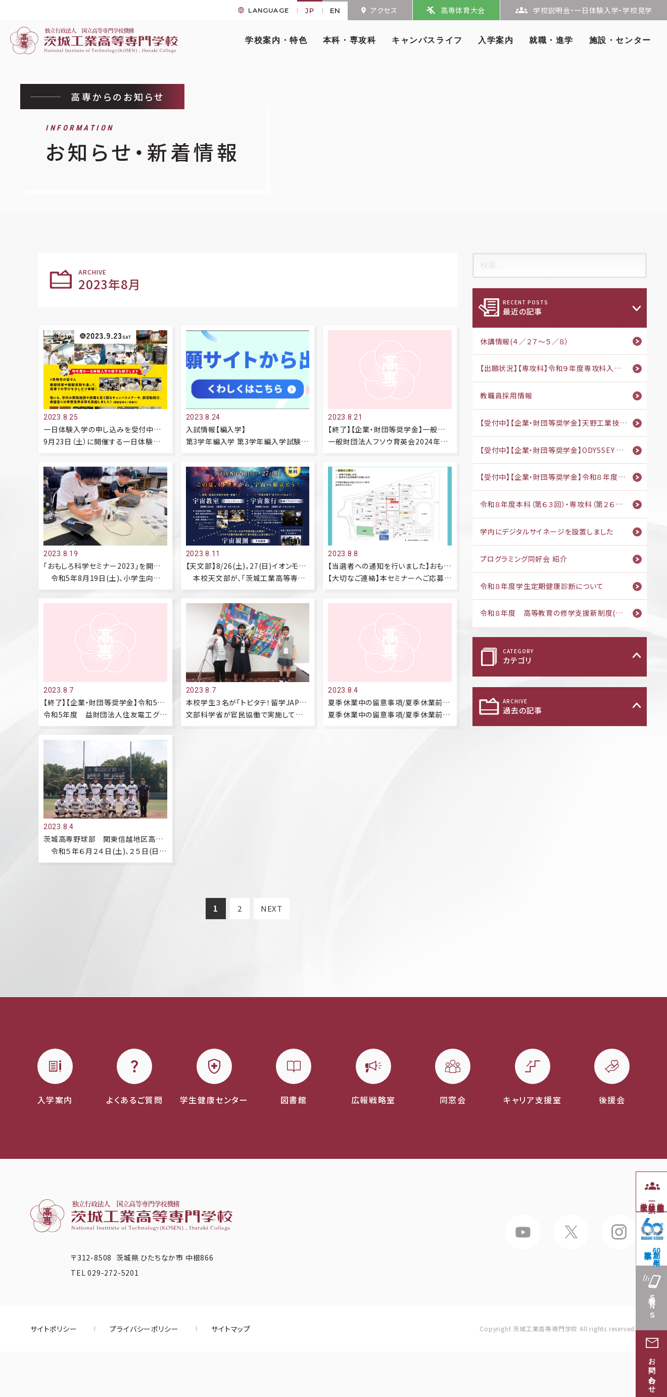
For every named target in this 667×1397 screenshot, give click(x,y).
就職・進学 (551, 40)
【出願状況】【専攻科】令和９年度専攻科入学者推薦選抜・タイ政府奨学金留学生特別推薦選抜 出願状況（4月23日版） (563, 368)
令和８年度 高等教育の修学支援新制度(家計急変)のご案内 (563, 613)
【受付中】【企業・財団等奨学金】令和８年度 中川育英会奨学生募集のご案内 (563, 477)
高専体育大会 (463, 10)
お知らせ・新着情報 (142, 144)
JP (309, 11)
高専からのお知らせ (117, 96)
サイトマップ (231, 1329)
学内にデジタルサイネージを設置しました (546, 531)
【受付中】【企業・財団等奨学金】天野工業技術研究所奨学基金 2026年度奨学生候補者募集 (563, 423)
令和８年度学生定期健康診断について (542, 586)
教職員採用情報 (506, 395)
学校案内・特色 (276, 40)
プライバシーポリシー (144, 1329)
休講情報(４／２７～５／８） (524, 341)
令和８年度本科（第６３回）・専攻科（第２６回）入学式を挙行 (563, 504)
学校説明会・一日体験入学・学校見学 (592, 10)
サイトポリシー (53, 1329)
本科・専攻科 (349, 40)
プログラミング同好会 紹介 (523, 559)
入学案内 (495, 40)
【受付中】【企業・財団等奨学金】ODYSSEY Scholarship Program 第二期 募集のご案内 (563, 450)
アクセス (384, 10)
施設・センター (620, 40)
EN (335, 11)
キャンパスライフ (427, 40)
